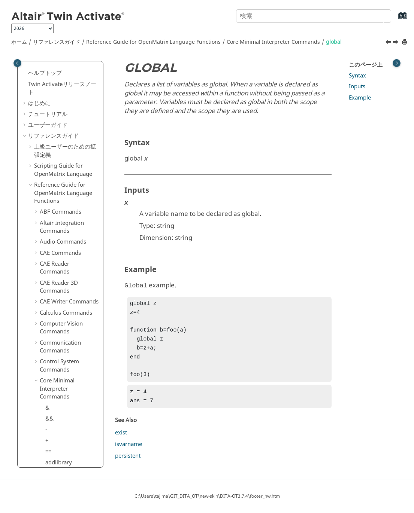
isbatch (54, 285)
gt (48, 197)
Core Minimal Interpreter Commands (273, 42)
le (47, 416)
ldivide (54, 405)
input (52, 252)
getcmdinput (61, 121)
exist (121, 441)
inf (48, 241)
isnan (52, 328)
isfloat (53, 295)
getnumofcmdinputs (71, 142)
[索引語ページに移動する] (395, 19)
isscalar (54, 350)
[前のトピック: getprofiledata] (389, 43)
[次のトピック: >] (396, 43)
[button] (42, 66)
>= (48, 186)
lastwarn (56, 394)
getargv (55, 110)
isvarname (58, 361)
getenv (54, 132)
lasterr (53, 383)
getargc (55, 99)
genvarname (61, 88)
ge (48, 77)
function (56, 66)
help (51, 208)
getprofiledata (63, 153)
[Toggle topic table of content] (397, 63)
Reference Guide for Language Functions (153, 42)
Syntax (357, 75)
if (47, 230)
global (334, 42)
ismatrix (55, 318)
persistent (127, 464)
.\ (47, 438)
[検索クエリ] (313, 16)
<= (48, 460)
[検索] (377, 15)
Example (360, 98)
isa (48, 274)
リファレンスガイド (56, 42)
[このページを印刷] (405, 42)
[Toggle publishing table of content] (17, 63)
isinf (50, 307)
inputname (59, 263)
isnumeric (58, 339)
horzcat (54, 219)
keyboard (57, 372)
